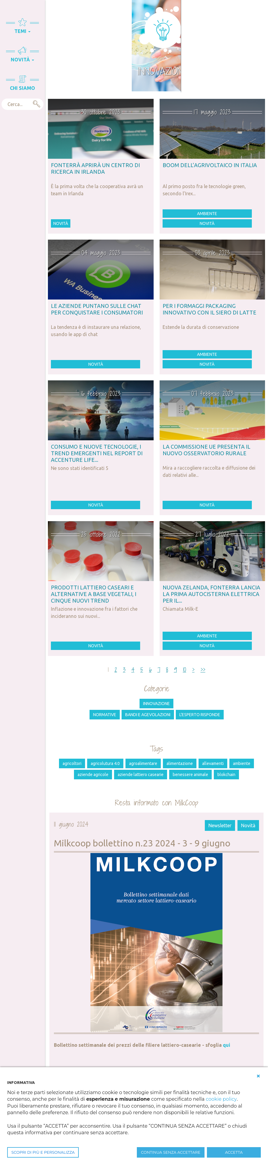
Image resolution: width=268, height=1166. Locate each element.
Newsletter (219, 825)
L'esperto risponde (199, 714)
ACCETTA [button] (234, 1152)
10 (184, 670)
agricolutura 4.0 (105, 763)
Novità (60, 223)
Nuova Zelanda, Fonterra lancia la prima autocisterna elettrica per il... (211, 594)
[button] (258, 1076)
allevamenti (213, 763)
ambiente (241, 763)
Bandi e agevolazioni (147, 714)
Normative (104, 714)
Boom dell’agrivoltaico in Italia (210, 165)
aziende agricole (93, 774)
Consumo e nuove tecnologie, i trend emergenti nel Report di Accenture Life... (97, 453)
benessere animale (190, 774)
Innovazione (156, 703)
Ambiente (207, 213)
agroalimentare (143, 763)
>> (203, 670)
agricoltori (72, 763)
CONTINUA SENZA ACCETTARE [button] (170, 1152)
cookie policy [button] (221, 1099)
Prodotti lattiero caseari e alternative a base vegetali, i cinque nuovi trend (93, 594)
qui (226, 1045)
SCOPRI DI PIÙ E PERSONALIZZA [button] (43, 1152)
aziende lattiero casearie (140, 774)
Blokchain (226, 774)
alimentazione (179, 763)
